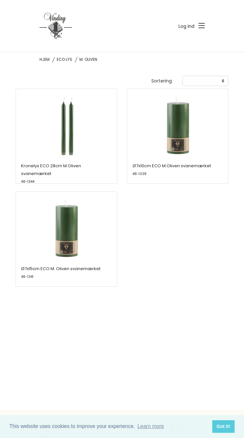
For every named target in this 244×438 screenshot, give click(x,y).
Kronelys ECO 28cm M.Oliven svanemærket (51, 173)
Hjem (45, 59)
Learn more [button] (150, 426)
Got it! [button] (223, 426)
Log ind (186, 26)
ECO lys (64, 59)
